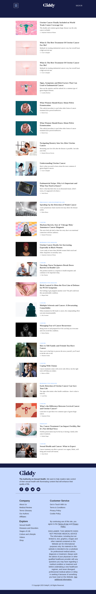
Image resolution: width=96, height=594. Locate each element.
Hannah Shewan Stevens (48, 153)
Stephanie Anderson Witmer (49, 32)
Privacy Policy (55, 511)
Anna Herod (45, 454)
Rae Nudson (45, 275)
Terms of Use (63, 524)
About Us (23, 504)
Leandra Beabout (46, 92)
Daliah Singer (45, 436)
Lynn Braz (44, 396)
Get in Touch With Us (58, 504)
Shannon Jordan (46, 355)
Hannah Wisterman (46, 235)
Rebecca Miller (45, 373)
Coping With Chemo (48, 366)
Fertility (43, 423)
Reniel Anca (45, 112)
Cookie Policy (55, 514)
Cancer (43, 222)
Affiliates (22, 517)
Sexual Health (24, 525)
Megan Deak (45, 295)
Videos (22, 537)
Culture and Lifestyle (27, 534)
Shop (21, 540)
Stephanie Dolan (46, 416)
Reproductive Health (48, 242)
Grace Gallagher (46, 52)
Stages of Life (24, 531)
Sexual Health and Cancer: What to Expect (58, 446)
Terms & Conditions (57, 507)
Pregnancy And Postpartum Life (52, 202)
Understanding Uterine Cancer (53, 163)
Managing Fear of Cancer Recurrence (55, 326)
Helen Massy (45, 212)
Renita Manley (45, 333)
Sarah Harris (45, 193)
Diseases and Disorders (28, 528)
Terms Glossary (25, 511)
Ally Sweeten (45, 315)
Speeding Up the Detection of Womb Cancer (58, 205)
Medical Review (25, 507)
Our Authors (24, 514)
